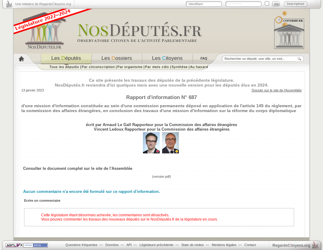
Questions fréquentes (82, 245)
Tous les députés (64, 67)
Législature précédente (156, 245)
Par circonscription (98, 67)
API (129, 245)
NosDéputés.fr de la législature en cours (184, 219)
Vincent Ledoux (108, 129)
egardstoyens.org (291, 245)
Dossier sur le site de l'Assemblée (277, 90)
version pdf (161, 176)
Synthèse (180, 67)
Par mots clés (157, 67)
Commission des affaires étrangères (203, 124)
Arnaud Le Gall (117, 124)
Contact (250, 245)
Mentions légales (224, 245)
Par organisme (130, 67)
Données (112, 245)
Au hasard (199, 67)
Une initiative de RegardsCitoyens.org (43, 4)
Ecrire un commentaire (42, 200)
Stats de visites (192, 245)
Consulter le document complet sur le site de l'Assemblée (77, 168)
